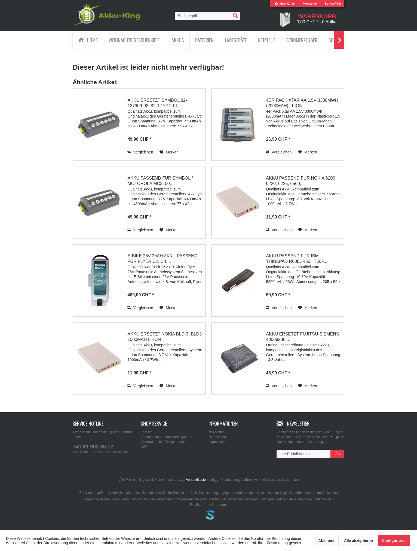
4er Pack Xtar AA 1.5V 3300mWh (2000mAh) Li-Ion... (302, 103)
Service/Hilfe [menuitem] (333, 3)
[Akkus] (177, 40)
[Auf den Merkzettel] (169, 152)
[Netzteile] (266, 40)
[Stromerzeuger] (302, 40)
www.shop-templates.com (208, 515)
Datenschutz (217, 437)
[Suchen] (235, 15)
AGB (144, 447)
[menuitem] (285, 3)
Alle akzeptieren (358, 540)
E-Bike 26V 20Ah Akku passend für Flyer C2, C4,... (162, 259)
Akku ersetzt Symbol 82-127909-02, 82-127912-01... (157, 103)
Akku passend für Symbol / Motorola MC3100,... (160, 181)
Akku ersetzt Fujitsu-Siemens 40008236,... (302, 336)
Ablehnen (327, 540)
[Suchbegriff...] (207, 16)
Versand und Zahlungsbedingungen (166, 437)
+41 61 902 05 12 (93, 447)
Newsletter (216, 432)
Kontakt (146, 432)
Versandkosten (196, 480)
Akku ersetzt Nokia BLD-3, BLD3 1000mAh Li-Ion (164, 336)
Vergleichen (140, 152)
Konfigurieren (394, 540)
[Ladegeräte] (235, 40)
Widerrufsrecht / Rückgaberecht (164, 442)
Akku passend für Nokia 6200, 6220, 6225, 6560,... (301, 181)
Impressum (216, 442)
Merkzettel (310, 3)
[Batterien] (204, 40)
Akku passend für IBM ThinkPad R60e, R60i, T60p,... (297, 259)
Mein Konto (285, 3)
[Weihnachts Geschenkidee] (134, 40)
